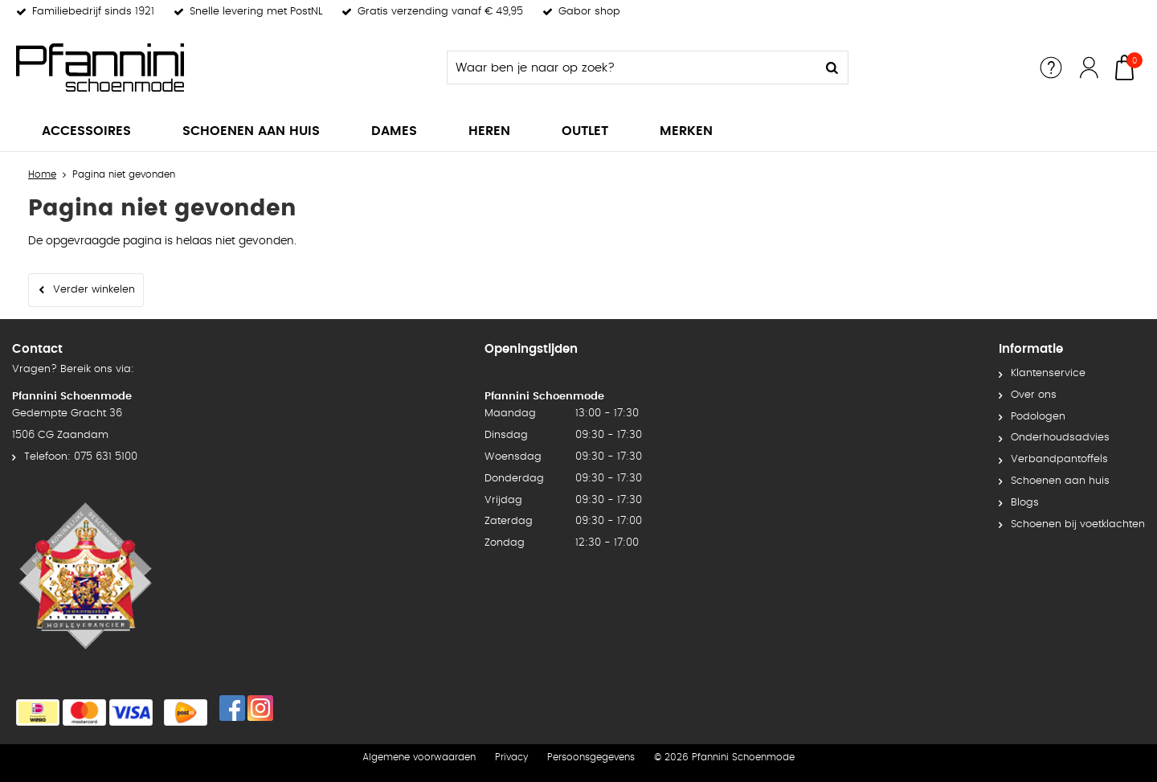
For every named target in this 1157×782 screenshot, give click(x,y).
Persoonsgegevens (591, 757)
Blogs (1025, 502)
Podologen (1038, 416)
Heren (489, 131)
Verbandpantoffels (1059, 459)
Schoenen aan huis (251, 131)
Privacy (511, 757)
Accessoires (86, 131)
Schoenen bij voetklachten (1078, 524)
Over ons (1034, 395)
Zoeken (832, 67)
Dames (394, 131)
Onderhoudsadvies (1060, 437)
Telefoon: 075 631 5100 (80, 457)
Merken (686, 131)
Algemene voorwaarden (419, 757)
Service (1051, 67)
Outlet (585, 131)
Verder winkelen (94, 290)
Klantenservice (1048, 373)
